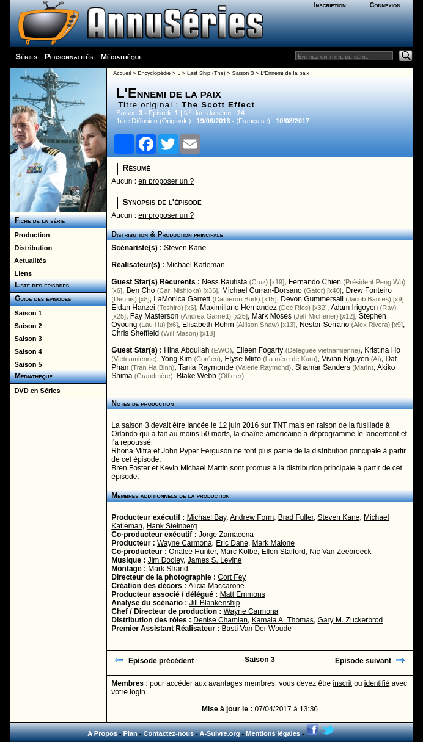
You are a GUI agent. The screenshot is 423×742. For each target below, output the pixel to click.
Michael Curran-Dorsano (262, 290)
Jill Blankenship (214, 603)
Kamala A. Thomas (283, 620)
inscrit (342, 683)
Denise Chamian (220, 620)
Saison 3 (26, 338)
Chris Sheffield (135, 333)
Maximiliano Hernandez (238, 307)
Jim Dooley (165, 560)
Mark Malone (273, 543)
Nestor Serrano (324, 324)
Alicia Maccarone (216, 586)
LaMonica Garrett (181, 299)
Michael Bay (206, 517)
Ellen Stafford (284, 551)
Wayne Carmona (184, 543)
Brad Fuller (296, 517)
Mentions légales (273, 733)
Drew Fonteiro (369, 290)
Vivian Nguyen (345, 359)
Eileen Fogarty (259, 350)
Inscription (329, 5)
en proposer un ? (166, 181)
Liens (21, 273)
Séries (26, 56)
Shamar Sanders (322, 367)
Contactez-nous (169, 733)
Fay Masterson (154, 316)
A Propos (102, 733)
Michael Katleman (195, 265)
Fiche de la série (37, 220)
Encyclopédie (154, 73)
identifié (376, 683)
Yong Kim (176, 359)
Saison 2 (26, 326)
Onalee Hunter (192, 551)
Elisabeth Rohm (208, 324)
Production (30, 235)
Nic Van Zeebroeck (340, 551)
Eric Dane (232, 543)
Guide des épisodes (40, 298)
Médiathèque (121, 56)
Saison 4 (26, 351)
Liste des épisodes (39, 285)
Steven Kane (185, 247)
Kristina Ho (382, 350)
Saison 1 (26, 313)
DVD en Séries (35, 390)
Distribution (31, 247)
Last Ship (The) (206, 73)
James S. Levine (215, 560)
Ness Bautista (224, 282)
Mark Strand (168, 568)
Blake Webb (196, 376)
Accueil (122, 73)
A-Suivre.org (219, 733)
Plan (130, 733)
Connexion (384, 5)
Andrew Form (252, 517)
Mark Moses (272, 316)
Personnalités (69, 56)
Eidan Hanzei (133, 307)
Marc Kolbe (238, 551)
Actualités (28, 260)
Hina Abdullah (186, 350)
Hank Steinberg (172, 526)
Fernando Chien (315, 282)
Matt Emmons (242, 594)
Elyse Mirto (243, 359)
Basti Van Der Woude (257, 628)
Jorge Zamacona (226, 534)
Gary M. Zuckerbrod (350, 620)
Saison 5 (26, 364)
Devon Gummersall (312, 299)
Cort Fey (232, 577)
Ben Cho (141, 290)
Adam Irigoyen (354, 307)
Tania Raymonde (206, 367)
